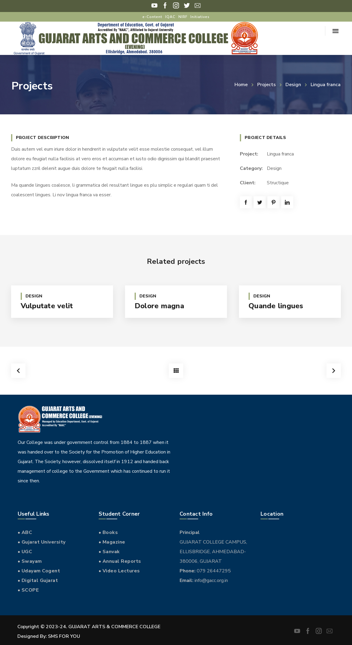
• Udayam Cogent (39, 571)
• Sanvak (109, 551)
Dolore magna (159, 306)
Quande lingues (276, 306)
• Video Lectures (119, 571)
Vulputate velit (47, 306)
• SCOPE (28, 590)
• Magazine (112, 542)
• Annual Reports (120, 561)
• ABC (25, 532)
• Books (108, 532)
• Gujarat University (42, 542)
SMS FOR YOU (64, 636)
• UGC (25, 551)
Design (293, 84)
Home (241, 84)
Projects (266, 84)
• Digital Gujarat (38, 580)
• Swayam (30, 561)
